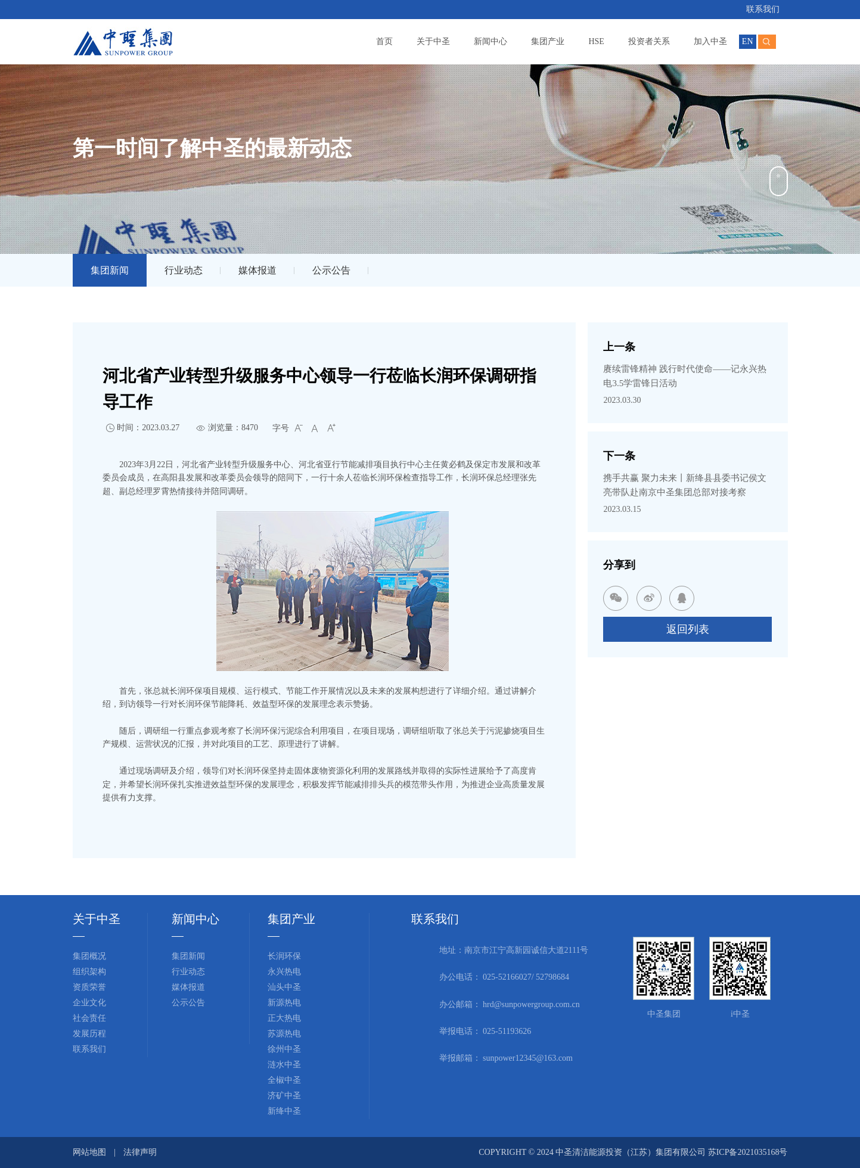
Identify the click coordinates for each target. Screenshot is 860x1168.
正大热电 (284, 1018)
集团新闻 (110, 270)
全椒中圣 (284, 1080)
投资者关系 (649, 41)
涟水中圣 (284, 1064)
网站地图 (89, 1152)
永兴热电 (284, 971)
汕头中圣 (284, 987)
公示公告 (331, 270)
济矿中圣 (284, 1095)
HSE (596, 41)
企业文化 (89, 1002)
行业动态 (183, 270)
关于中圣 (433, 41)
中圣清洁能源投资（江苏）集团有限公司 (631, 1152)
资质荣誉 (89, 987)
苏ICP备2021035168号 (748, 1152)
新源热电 (284, 1002)
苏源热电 (284, 1033)
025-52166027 (507, 977)
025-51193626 (507, 1031)
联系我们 (763, 9)
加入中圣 (710, 41)
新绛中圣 (284, 1111)
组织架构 (89, 971)
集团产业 (547, 41)
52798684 (552, 977)
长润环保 (284, 956)
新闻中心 (490, 41)
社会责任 (89, 1018)
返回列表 (687, 629)
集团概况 (89, 956)
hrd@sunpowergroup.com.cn (531, 1004)
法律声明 (140, 1152)
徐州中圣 (284, 1049)
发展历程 (89, 1033)
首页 (384, 41)
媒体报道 (257, 270)
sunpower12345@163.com (528, 1058)
